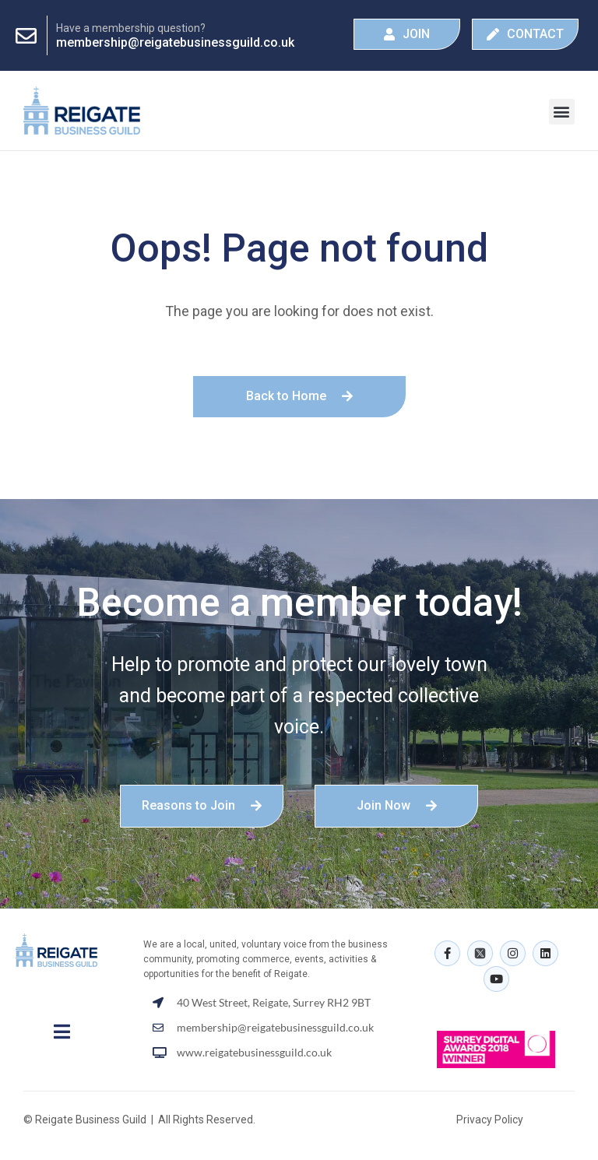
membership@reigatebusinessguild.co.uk (175, 42)
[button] (562, 112)
